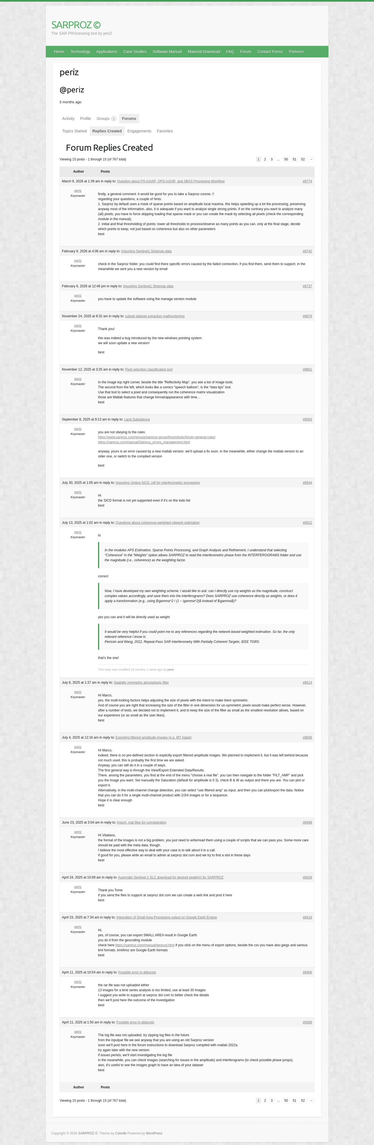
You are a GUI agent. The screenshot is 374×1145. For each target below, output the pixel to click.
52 (303, 159)
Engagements (139, 131)
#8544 (307, 483)
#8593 (307, 419)
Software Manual (167, 51)
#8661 (307, 369)
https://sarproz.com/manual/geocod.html (144, 945)
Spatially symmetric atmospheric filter (141, 683)
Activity (68, 118)
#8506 (307, 737)
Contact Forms (270, 51)
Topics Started (74, 131)
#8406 (307, 972)
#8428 (307, 877)
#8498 (307, 822)
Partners (296, 51)
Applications (106, 51)
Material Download (204, 51)
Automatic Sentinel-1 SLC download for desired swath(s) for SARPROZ (171, 877)
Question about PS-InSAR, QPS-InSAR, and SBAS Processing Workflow (171, 181)
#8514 (307, 683)
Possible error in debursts (137, 972)
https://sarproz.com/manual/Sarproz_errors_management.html (144, 442)
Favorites (165, 131)
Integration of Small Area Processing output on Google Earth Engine (166, 917)
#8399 (307, 1022)
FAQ (230, 51)
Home (59, 51)
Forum (245, 51)
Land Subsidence (137, 419)
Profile (85, 118)
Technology (80, 51)
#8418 (307, 917)
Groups (106, 118)
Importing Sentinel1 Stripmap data (146, 251)
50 (286, 159)
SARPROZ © (76, 24)
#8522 (307, 523)
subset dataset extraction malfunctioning (155, 316)
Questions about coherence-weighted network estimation (158, 523)
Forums (129, 118)
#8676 (307, 316)
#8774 (307, 181)
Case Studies (134, 51)
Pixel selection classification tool (149, 369)
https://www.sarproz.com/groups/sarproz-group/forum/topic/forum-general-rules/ (156, 437)
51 (294, 159)
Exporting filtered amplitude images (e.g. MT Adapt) (154, 737)
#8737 (307, 286)
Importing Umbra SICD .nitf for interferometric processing (158, 483)
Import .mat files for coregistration (141, 822)
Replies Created (107, 131)
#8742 (307, 251)
